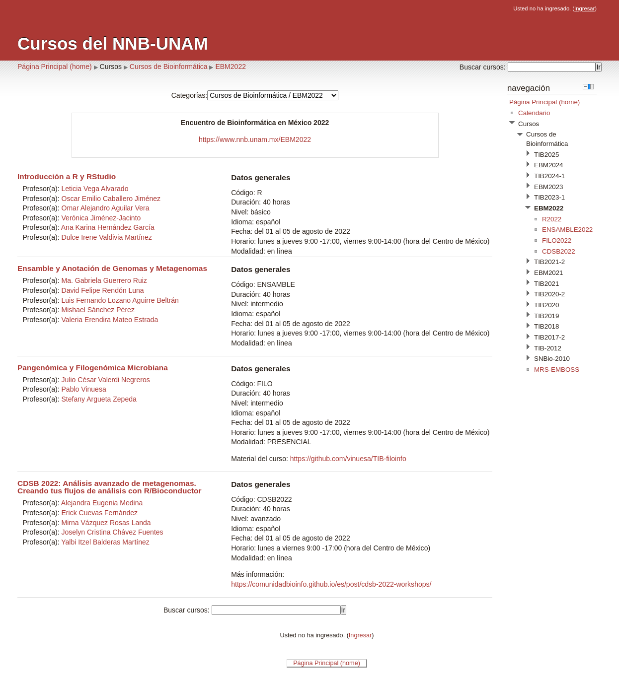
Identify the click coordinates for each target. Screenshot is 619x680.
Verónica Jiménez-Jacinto (101, 218)
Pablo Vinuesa (84, 389)
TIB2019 (546, 316)
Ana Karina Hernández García (108, 227)
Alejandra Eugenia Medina (102, 503)
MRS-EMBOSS (556, 369)
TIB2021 (546, 283)
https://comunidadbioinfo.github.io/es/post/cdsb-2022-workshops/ (331, 584)
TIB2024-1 (549, 176)
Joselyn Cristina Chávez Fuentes (112, 532)
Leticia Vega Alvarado (95, 189)
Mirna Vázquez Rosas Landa (106, 523)
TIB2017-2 (549, 337)
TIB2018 (546, 326)
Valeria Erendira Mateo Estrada (110, 320)
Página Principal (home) (54, 66)
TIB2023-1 (549, 197)
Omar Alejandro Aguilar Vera (106, 208)
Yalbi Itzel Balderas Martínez (105, 542)
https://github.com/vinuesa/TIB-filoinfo (348, 459)
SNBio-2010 (552, 358)
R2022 (551, 219)
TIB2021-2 (549, 262)
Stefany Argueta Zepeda (99, 399)
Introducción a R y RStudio (66, 176)
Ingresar (584, 8)
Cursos (111, 66)
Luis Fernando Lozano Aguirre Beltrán (120, 300)
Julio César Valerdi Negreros (106, 380)
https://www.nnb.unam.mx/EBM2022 (255, 139)
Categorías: (189, 95)
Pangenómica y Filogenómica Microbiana (92, 367)
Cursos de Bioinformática (169, 66)
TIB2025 (546, 154)
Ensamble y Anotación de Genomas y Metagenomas (112, 268)
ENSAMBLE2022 (567, 229)
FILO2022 (556, 240)
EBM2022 (230, 66)
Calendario (534, 113)
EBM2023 (548, 187)
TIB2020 (546, 305)
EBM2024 (548, 165)
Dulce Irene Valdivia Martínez (107, 237)
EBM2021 (548, 272)
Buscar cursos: (484, 67)
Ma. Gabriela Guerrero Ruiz (104, 280)
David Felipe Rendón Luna (103, 290)
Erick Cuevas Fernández (100, 513)
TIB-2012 (547, 348)
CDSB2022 (558, 251)
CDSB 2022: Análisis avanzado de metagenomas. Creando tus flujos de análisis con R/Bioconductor (109, 487)
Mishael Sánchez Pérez (98, 310)
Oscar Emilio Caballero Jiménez (111, 199)
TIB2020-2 (549, 294)
